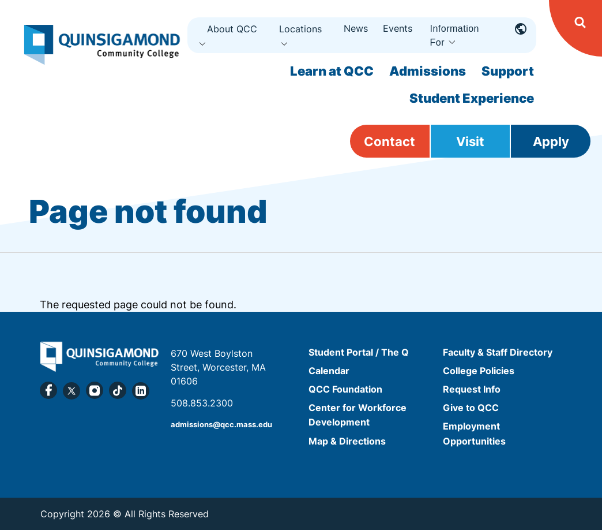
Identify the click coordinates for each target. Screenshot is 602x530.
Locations (300, 29)
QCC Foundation (345, 389)
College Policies (478, 370)
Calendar (328, 370)
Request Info (472, 389)
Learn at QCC (332, 71)
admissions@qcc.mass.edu (221, 424)
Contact (389, 141)
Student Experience (471, 98)
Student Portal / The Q (358, 352)
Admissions (427, 71)
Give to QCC (471, 407)
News (356, 28)
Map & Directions (347, 441)
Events (397, 28)
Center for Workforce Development (357, 415)
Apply (551, 141)
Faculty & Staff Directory (497, 352)
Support (507, 71)
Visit (470, 141)
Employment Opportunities (474, 434)
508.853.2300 (202, 403)
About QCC (232, 29)
